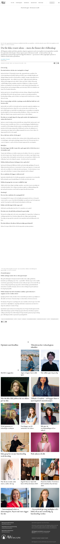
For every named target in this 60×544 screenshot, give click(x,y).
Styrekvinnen (33, 2)
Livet (48, 319)
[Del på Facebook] (54, 63)
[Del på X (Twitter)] (56, 63)
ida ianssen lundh (31, 319)
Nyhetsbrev (25, 2)
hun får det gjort (41, 319)
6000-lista (40, 2)
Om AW (11, 2)
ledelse (24, 319)
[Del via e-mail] (58, 63)
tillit (19, 319)
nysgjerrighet (54, 319)
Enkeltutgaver (18, 2)
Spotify (46, 537)
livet (15, 319)
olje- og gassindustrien (7, 319)
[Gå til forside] (3, 2)
